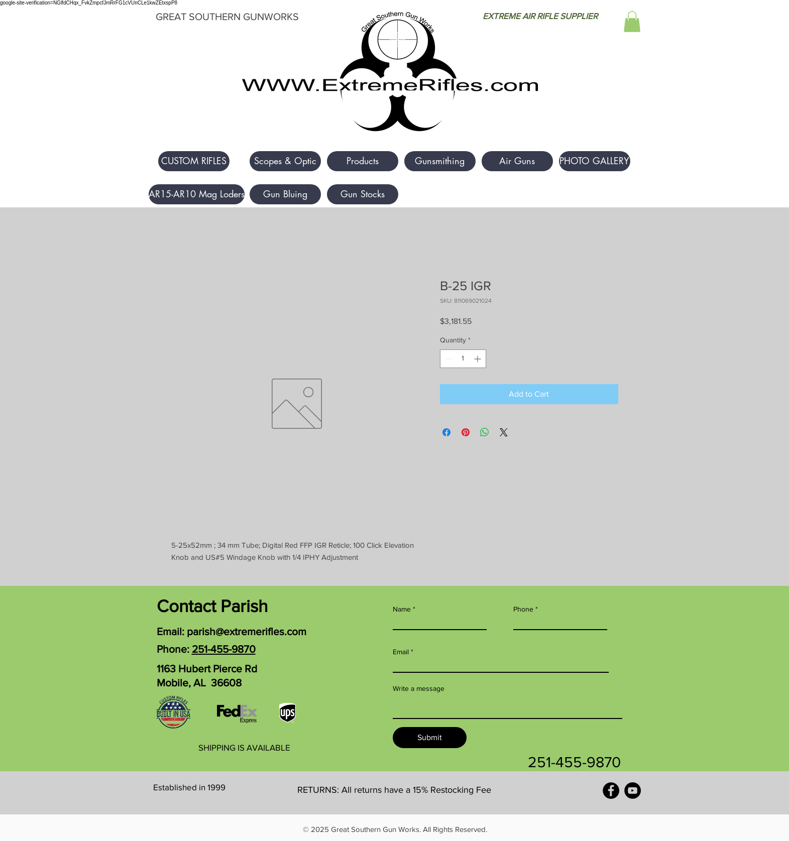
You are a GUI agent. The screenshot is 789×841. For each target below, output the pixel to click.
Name (402, 609)
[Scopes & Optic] (285, 161)
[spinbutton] (463, 359)
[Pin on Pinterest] (466, 432)
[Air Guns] (517, 161)
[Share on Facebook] (446, 432)
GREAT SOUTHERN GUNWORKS (227, 16)
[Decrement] (447, 359)
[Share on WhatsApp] (485, 432)
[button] (632, 21)
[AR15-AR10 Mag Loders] (197, 194)
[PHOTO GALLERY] (594, 161)
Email (401, 651)
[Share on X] (504, 432)
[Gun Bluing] (285, 194)
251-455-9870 (224, 649)
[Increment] (478, 359)
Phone (523, 609)
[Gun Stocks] (362, 194)
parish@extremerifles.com (246, 631)
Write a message (418, 688)
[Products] (362, 161)
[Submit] (430, 737)
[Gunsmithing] (440, 161)
